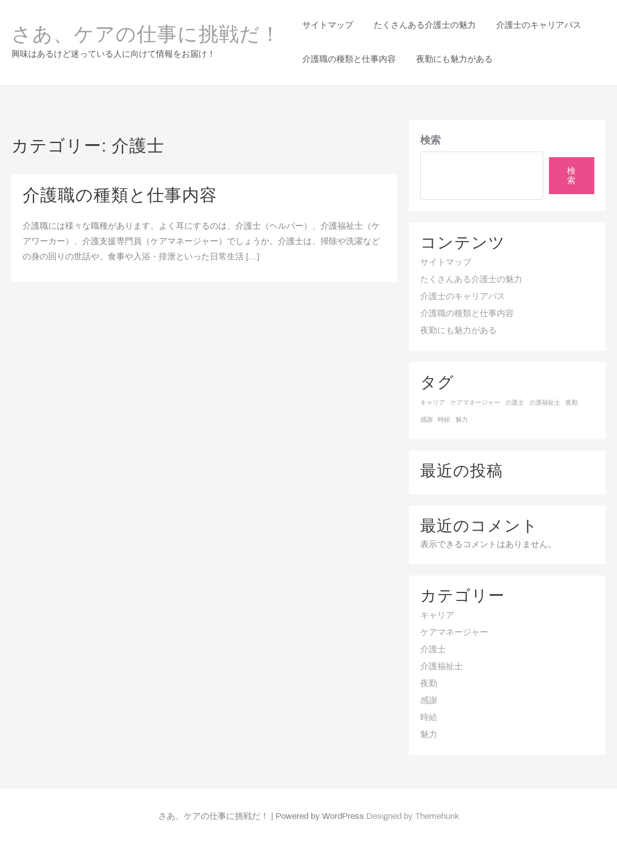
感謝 (428, 701)
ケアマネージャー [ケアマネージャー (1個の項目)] (475, 403)
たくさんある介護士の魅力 (471, 280)
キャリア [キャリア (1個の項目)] (432, 403)
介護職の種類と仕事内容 (120, 196)
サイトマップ (445, 263)
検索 (430, 141)
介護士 (433, 650)
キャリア (437, 616)
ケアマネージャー (454, 633)
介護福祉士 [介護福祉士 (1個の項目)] (544, 403)
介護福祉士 (441, 667)
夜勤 (428, 684)
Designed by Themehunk (412, 817)
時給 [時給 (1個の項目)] (444, 420)
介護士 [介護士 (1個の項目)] (514, 403)
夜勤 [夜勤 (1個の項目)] (571, 403)
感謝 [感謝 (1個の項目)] (426, 420)
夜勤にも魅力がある (458, 331)
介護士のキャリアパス (462, 297)
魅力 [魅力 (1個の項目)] (461, 420)
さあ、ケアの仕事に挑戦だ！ (146, 36)
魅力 (428, 735)
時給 (428, 718)
